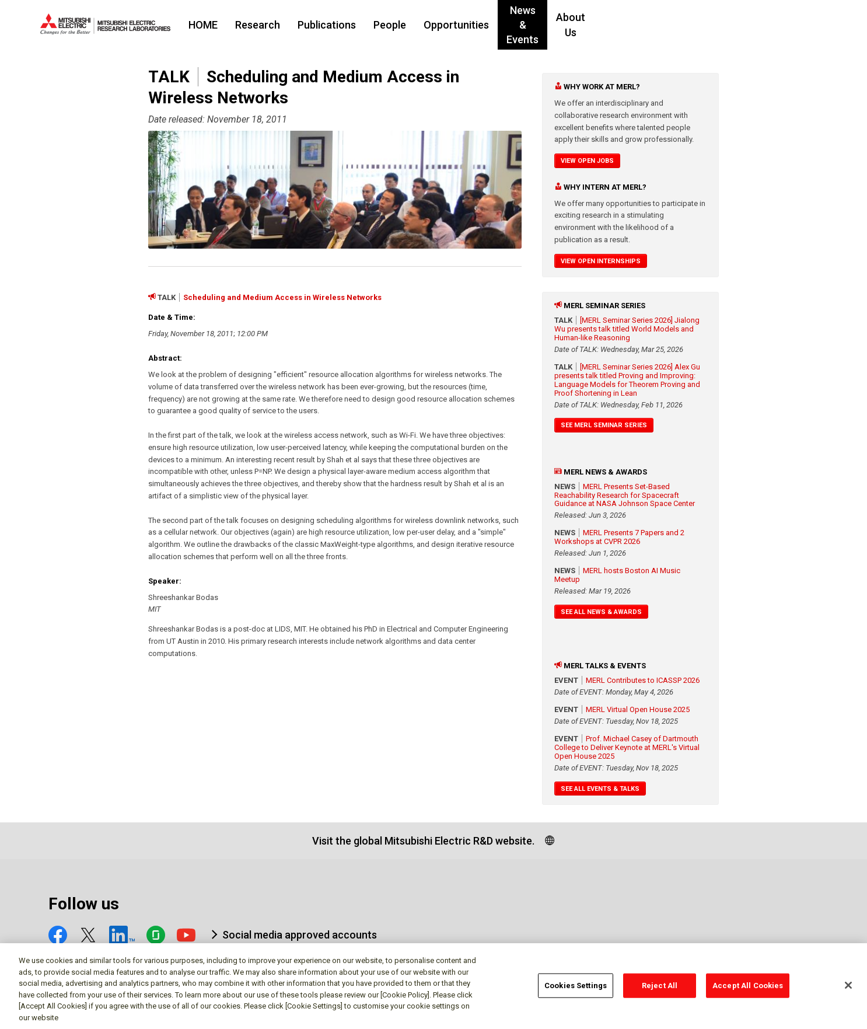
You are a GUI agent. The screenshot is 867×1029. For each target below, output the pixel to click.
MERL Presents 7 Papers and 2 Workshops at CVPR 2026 (619, 537)
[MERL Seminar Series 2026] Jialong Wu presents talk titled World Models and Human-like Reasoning (627, 329)
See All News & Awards (601, 612)
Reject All (659, 991)
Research (328, 25)
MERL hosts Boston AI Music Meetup (617, 575)
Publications (398, 25)
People (461, 25)
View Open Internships (601, 261)
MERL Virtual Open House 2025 (638, 709)
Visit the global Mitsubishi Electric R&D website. (423, 841)
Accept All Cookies (747, 991)
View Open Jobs (587, 161)
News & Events (612, 25)
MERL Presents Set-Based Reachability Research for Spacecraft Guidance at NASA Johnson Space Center (624, 495)
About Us (686, 25)
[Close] (848, 991)
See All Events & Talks (600, 789)
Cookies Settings (575, 991)
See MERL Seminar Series (604, 425)
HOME (274, 25)
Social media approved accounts (299, 935)
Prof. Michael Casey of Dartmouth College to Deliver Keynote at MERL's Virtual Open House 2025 (627, 747)
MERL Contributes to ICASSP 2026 (643, 680)
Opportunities (527, 25)
